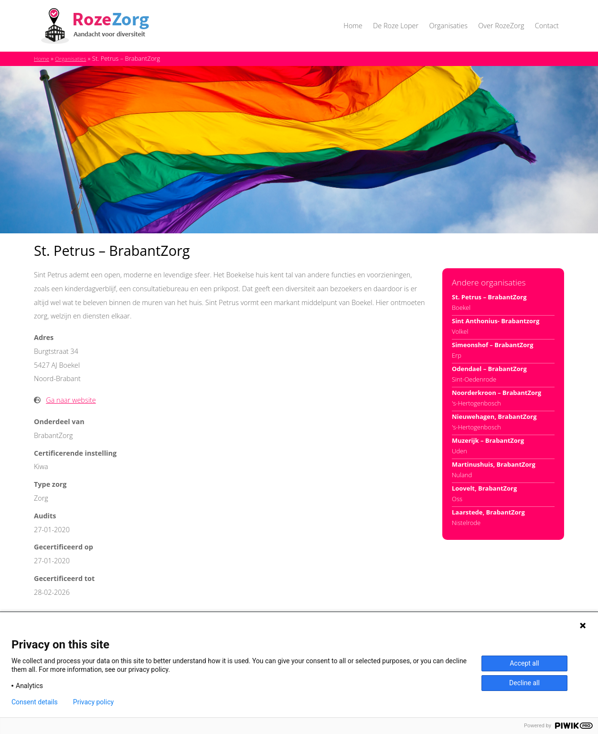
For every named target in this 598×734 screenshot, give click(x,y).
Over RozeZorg (501, 25)
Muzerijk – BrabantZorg (488, 440)
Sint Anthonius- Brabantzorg (495, 321)
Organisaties (448, 25)
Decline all (524, 683)
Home (352, 25)
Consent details (34, 702)
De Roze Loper (395, 25)
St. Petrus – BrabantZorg (489, 297)
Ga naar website (71, 400)
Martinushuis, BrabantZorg (493, 464)
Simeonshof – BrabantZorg (492, 344)
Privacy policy (93, 702)
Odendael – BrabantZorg (489, 368)
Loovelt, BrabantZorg (484, 488)
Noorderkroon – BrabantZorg (496, 392)
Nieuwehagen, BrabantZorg (494, 416)
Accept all (524, 663)
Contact (547, 25)
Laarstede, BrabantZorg (488, 512)
